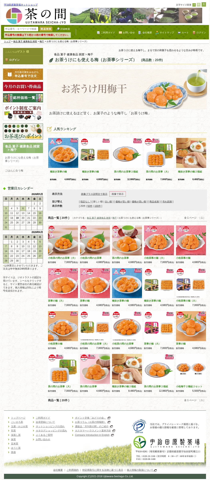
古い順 (108, 201)
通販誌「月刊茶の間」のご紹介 (94, 426)
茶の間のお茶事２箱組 (126, 171)
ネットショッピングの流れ (50, 426)
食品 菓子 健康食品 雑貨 (25, 41)
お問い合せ (129, 32)
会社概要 (147, 32)
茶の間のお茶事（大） (158, 171)
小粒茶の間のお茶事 (91, 258)
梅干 (42, 41)
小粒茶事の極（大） (155, 258)
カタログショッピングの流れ (51, 430)
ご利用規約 (73, 470)
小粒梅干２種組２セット (189, 386)
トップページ (18, 417)
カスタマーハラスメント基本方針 (95, 430)
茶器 (13, 452)
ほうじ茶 (16, 448)
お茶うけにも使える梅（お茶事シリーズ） (22, 159)
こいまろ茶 (17, 422)
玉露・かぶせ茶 (19, 426)
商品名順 (154, 201)
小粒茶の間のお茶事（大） (62, 258)
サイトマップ (167, 32)
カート (185, 32)
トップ (7, 41)
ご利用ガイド (108, 32)
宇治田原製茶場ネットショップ (21, 4)
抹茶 (13, 439)
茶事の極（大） (56, 300)
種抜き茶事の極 (58, 171)
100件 (97, 206)
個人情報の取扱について (142, 470)
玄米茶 (14, 443)
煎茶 (13, 430)
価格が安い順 (122, 201)
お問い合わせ (43, 439)
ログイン (201, 32)
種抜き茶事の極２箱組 (190, 171)
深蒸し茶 (16, 435)
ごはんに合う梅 (14, 170)
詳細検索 (65, 29)
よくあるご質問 (44, 435)
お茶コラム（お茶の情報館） (92, 422)
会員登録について (45, 422)
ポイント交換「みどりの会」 (92, 417)
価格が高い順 (139, 201)
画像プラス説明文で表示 (94, 194)
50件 (89, 206)
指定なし (85, 201)
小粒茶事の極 (183, 258)
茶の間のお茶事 (120, 258)
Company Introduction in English (94, 435)
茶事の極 (85, 300)
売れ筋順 (167, 201)
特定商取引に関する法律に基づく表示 (102, 470)
